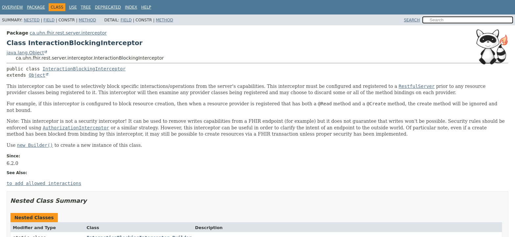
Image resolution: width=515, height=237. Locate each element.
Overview (12, 7)
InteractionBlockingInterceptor (84, 68)
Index (131, 7)
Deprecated (108, 7)
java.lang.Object (25, 52)
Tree (86, 7)
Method (87, 20)
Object (37, 75)
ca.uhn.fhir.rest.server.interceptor (68, 33)
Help (146, 7)
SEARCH (412, 20)
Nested (31, 20)
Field (49, 20)
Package (36, 7)
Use (73, 7)
